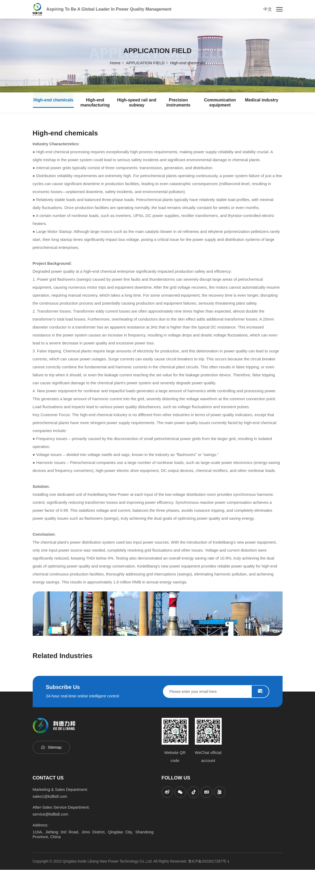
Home (115, 62)
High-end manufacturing (95, 103)
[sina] (167, 792)
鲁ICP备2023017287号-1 (209, 861)
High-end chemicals (187, 62)
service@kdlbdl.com (50, 814)
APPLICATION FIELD (145, 62)
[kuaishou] (220, 792)
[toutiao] (207, 792)
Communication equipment (220, 103)
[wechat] (181, 792)
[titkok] (194, 792)
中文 (267, 9)
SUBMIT (260, 692)
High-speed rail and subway (136, 103)
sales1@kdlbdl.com (50, 796)
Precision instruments (178, 103)
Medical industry (261, 100)
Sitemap (54, 748)
